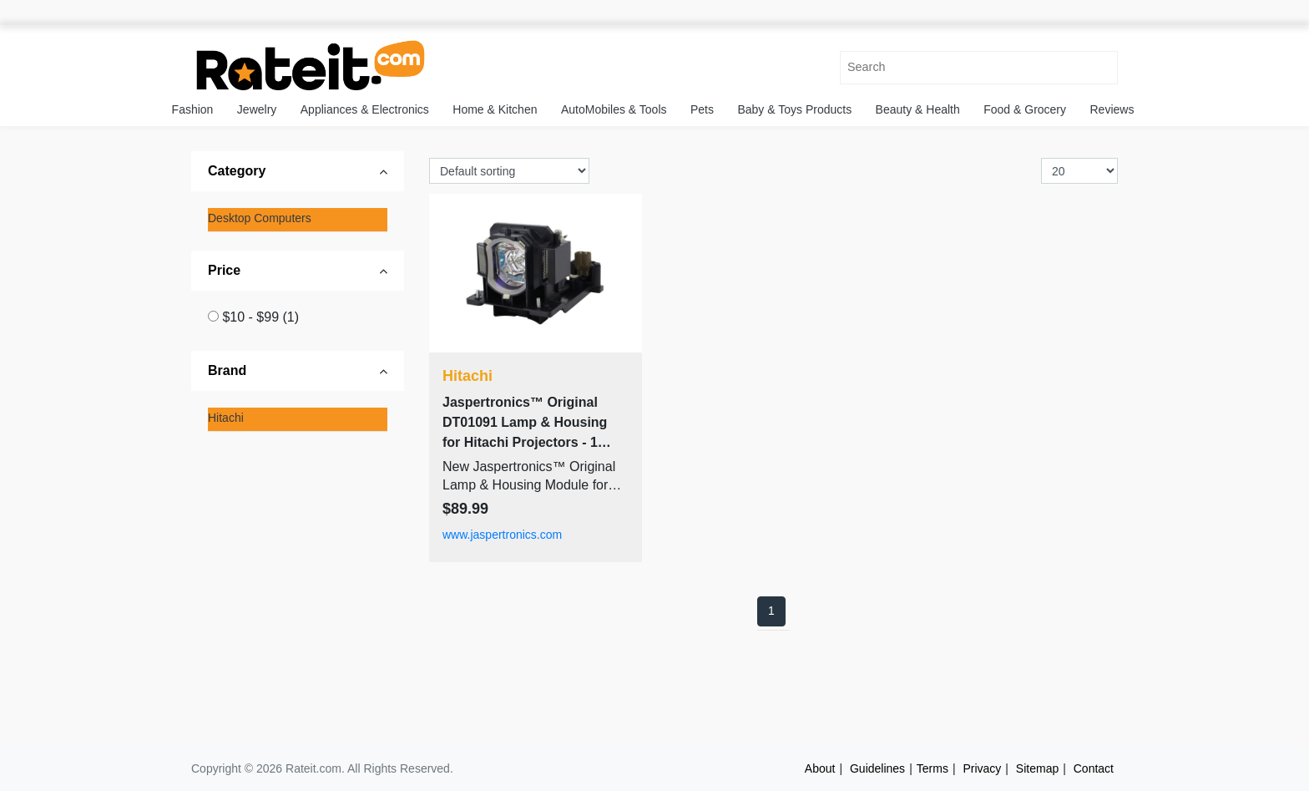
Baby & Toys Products (794, 109)
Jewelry (256, 109)
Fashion (193, 109)
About (820, 768)
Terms (932, 768)
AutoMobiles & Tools (614, 109)
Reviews (1112, 109)
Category (236, 171)
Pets (702, 109)
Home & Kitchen (494, 109)
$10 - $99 (260, 317)
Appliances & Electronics (365, 109)
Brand (227, 370)
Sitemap (1037, 768)
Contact (1094, 768)
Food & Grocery (1024, 109)
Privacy (982, 768)
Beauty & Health (918, 109)
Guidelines (877, 768)
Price (224, 270)
